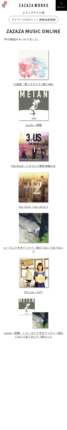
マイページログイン (24, 19)
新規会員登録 (47, 19)
